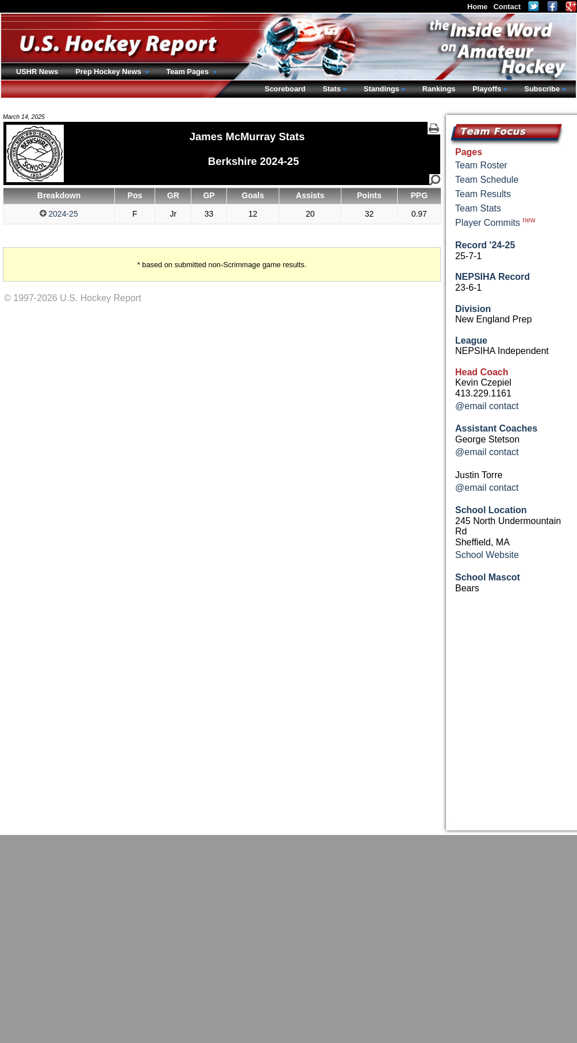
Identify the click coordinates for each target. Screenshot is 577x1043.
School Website (487, 555)
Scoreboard (284, 88)
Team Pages (188, 71)
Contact (507, 6)
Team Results (483, 194)
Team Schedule (486, 179)
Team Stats (478, 208)
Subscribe (542, 88)
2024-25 (59, 213)
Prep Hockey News (109, 71)
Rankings (439, 88)
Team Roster (481, 165)
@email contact (487, 406)
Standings (381, 88)
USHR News (37, 71)
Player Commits (495, 222)
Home (477, 6)
